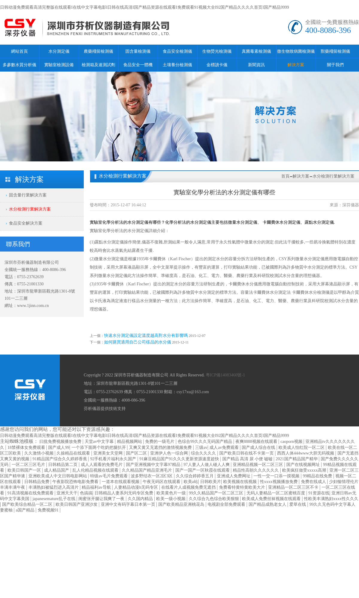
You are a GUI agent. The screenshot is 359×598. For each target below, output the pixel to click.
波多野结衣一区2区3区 (152, 476)
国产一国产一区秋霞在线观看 (203, 470)
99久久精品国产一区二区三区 (216, 493)
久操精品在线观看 (74, 453)
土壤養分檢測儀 (177, 65)
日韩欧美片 (210, 481)
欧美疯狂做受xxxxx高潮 (304, 470)
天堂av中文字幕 (100, 441)
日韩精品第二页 (63, 464)
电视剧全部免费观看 (227, 504)
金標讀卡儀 (216, 65)
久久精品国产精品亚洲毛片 (147, 470)
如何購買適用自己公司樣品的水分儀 (137, 342)
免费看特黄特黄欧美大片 (242, 487)
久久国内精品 (141, 498)
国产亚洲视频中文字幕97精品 (154, 464)
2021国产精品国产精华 (297, 459)
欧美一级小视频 (171, 498)
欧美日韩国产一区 (24, 470)
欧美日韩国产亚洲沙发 (77, 504)
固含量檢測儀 (137, 51)
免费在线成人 (314, 481)
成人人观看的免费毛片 (102, 464)
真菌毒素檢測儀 (256, 51)
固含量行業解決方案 (28, 195)
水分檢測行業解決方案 (30, 209)
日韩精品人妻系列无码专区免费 (124, 493)
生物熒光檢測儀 (217, 51)
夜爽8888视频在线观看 (257, 441)
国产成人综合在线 (259, 447)
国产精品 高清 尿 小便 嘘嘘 (248, 459)
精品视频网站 (130, 441)
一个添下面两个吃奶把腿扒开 (99, 447)
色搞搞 (86, 493)
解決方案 (295, 65)
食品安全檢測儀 (177, 51)
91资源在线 (318, 493)
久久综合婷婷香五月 (195, 476)
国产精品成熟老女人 (268, 504)
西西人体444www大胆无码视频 (306, 453)
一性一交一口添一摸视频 (277, 476)
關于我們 (335, 65)
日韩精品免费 (37, 481)
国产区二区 (137, 453)
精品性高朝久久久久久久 (256, 470)
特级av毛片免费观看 (109, 476)
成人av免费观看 (224, 447)
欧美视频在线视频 (240, 481)
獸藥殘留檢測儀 (335, 51)
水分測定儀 (58, 51)
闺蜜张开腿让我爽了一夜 (102, 498)
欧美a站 (191, 481)
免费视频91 (49, 510)
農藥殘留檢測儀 (98, 51)
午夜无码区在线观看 (162, 481)
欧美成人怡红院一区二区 (302, 447)
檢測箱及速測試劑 (98, 65)
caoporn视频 (291, 441)
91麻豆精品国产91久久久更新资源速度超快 (179, 459)
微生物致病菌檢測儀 (296, 51)
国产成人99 (58, 447)
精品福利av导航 (97, 487)
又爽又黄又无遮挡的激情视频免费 (161, 447)
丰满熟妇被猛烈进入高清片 (54, 487)
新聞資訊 (256, 65)
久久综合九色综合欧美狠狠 (214, 498)
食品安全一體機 (138, 65)
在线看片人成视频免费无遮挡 (189, 487)
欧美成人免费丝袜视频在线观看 (272, 498)
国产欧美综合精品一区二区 (28, 504)
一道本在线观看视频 (121, 481)
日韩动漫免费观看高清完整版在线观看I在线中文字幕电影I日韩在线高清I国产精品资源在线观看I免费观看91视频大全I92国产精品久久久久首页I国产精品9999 (144, 7)
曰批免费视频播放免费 (61, 441)
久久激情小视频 (39, 453)
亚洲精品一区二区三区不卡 (294, 487)
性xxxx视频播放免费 (279, 481)
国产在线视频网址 (303, 464)
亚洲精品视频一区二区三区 (258, 464)
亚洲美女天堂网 (108, 453)
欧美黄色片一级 (171, 493)
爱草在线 (298, 504)
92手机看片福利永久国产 (113, 459)
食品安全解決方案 (25, 223)
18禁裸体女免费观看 (26, 447)
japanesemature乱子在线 (55, 498)
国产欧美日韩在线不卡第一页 (247, 453)
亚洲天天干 (67, 493)
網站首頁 (19, 51)
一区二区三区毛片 (29, 464)
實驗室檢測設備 (59, 65)
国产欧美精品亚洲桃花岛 (182, 504)
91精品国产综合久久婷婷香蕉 (60, 459)
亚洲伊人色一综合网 (169, 453)
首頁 (285, 176)
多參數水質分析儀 (19, 65)
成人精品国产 (57, 470)
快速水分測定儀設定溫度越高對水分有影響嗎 (146, 335)
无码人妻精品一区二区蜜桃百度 (276, 493)
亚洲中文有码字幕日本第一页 (128, 504)
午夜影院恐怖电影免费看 (76, 481)
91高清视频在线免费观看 (31, 493)
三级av (201, 447)
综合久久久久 (204, 453)
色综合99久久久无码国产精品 (205, 441)
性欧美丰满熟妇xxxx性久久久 (331, 498)
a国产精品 (26, 510)
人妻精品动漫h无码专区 (136, 487)
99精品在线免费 (318, 476)
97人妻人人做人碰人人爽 (207, 464)
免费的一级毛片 (160, 441)
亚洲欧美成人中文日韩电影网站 (58, 476)
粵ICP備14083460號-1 (225, 375)
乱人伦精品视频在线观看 (96, 470)
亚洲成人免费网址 (234, 476)
